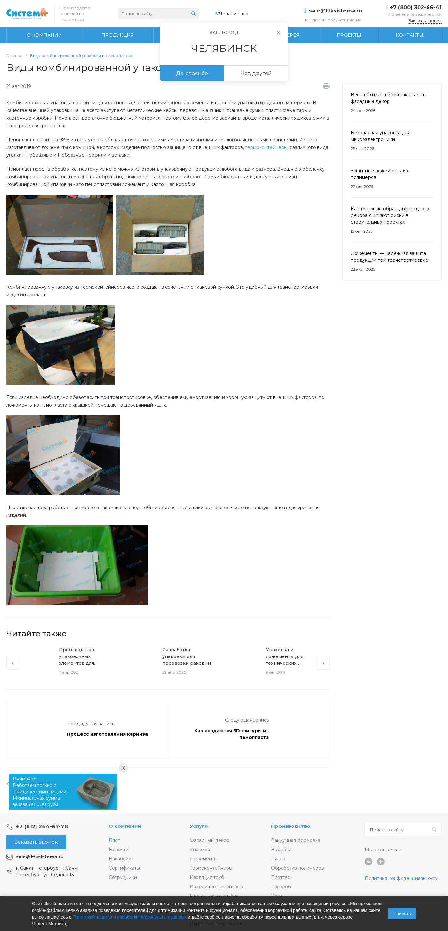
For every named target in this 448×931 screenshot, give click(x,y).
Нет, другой (256, 73)
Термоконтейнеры (211, 868)
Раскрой (281, 886)
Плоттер (281, 877)
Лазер (278, 859)
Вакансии (120, 859)
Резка (278, 896)
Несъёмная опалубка (214, 896)
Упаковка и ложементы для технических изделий (284, 657)
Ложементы (203, 859)
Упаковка (201, 849)
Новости (119, 849)
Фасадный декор (209, 840)
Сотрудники (123, 877)
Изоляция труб (207, 877)
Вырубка (281, 849)
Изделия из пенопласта (217, 886)
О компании (125, 826)
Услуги (199, 826)
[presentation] (12, 663)
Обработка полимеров (297, 868)
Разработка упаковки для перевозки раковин (186, 656)
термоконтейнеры (266, 147)
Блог (114, 840)
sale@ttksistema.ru (335, 11)
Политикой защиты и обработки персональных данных (130, 916)
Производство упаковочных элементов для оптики (76, 657)
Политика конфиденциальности (402, 878)
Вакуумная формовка (295, 840)
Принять (402, 913)
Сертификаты (124, 868)
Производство (290, 826)
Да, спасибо (192, 73)
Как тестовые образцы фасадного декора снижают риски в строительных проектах (390, 215)
